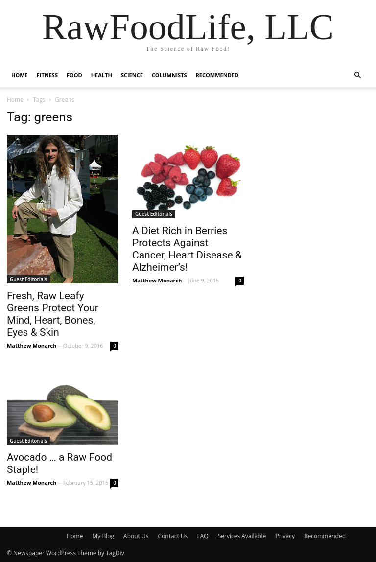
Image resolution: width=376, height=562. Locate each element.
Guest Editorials (28, 279)
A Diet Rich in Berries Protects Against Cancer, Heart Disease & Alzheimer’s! (187, 249)
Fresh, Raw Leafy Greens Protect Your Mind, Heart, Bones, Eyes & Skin (52, 314)
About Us (135, 536)
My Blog (103, 536)
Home (19, 75)
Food (74, 75)
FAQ (202, 536)
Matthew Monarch (32, 345)
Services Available (242, 536)
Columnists (169, 75)
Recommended (217, 75)
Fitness (47, 75)
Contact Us (173, 536)
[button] (357, 75)
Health (101, 75)
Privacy (285, 536)
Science (132, 75)
